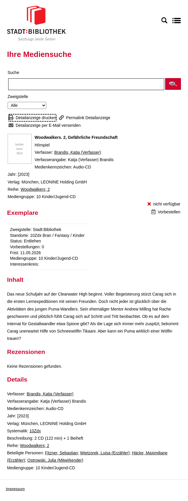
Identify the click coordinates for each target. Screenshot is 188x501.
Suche (13, 72)
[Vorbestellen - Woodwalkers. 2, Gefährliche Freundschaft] (165, 212)
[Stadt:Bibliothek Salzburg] (36, 23)
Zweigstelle (18, 96)
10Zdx (35, 431)
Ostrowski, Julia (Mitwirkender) (55, 460)
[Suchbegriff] (86, 84)
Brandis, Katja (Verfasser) (77, 152)
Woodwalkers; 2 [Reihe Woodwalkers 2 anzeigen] (35, 189)
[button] (173, 84)
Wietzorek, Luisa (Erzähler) (105, 453)
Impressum (15, 489)
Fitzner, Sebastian (61, 453)
